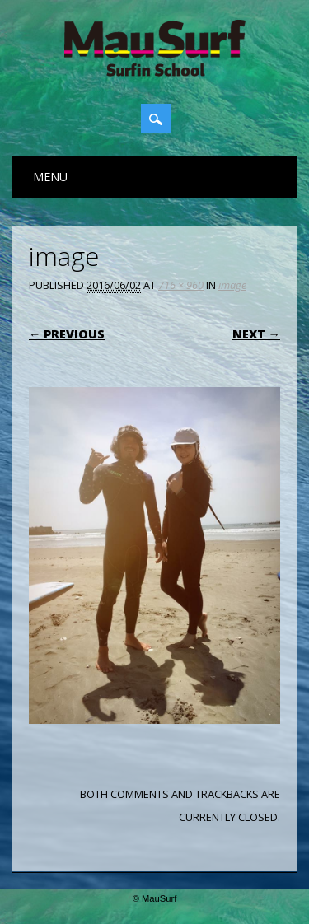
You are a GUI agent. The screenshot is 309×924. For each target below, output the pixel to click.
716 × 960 (181, 285)
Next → (256, 334)
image (232, 285)
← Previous (67, 334)
